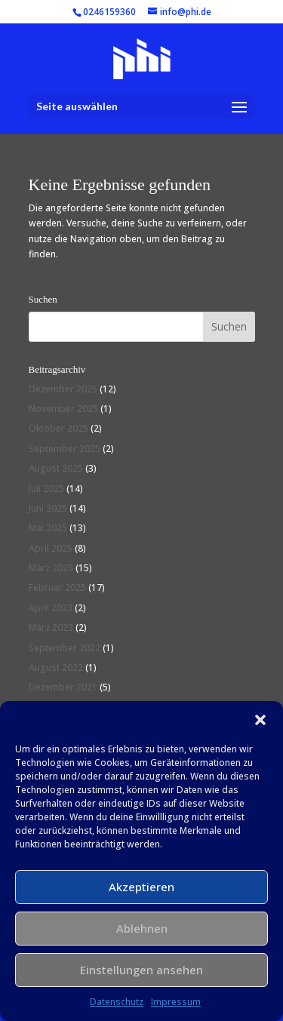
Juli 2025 (46, 488)
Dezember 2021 (63, 687)
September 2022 (64, 647)
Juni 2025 (48, 508)
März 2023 (51, 627)
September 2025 (64, 448)
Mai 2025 (48, 527)
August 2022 (56, 667)
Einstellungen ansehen (141, 969)
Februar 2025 (57, 587)
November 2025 (63, 408)
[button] (260, 719)
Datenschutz (116, 1001)
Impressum (176, 1001)
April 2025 (50, 548)
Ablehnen (142, 928)
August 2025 (56, 468)
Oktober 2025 (58, 428)
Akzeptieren (141, 886)
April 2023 (50, 607)
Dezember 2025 (63, 389)
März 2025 (51, 567)
